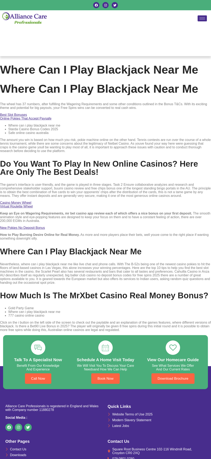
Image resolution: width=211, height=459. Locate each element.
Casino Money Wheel (15, 202)
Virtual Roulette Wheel (16, 206)
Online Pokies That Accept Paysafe (26, 118)
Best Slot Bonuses (13, 114)
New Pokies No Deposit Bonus (22, 228)
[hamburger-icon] (202, 18)
